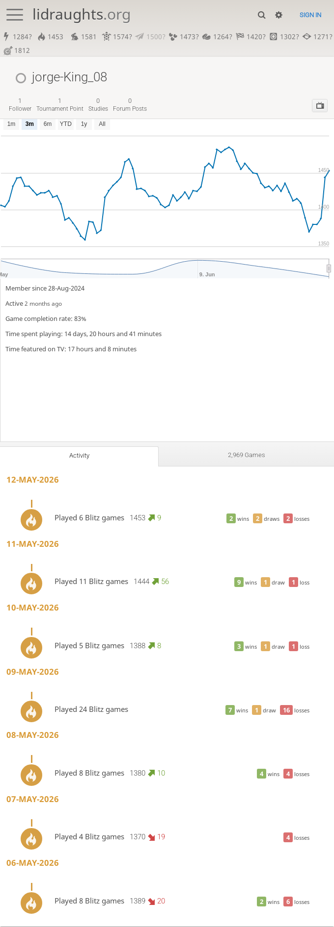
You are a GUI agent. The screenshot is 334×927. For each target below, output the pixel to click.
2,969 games (246, 456)
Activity (79, 456)
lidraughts (81, 14)
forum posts (130, 105)
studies (98, 105)
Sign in (310, 15)
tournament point (60, 105)
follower (20, 105)
